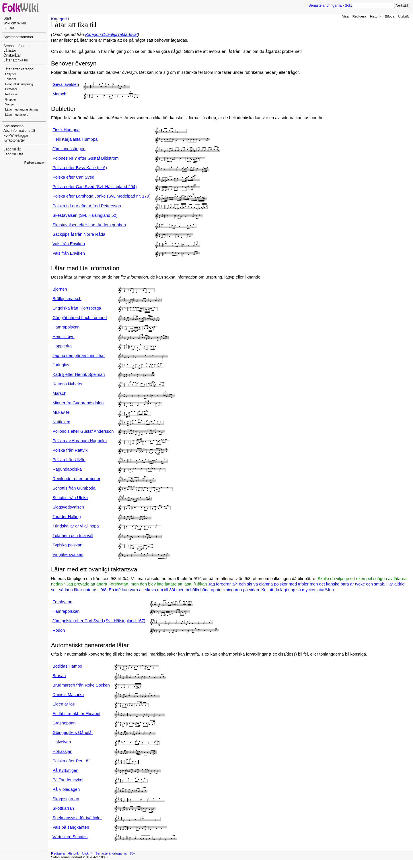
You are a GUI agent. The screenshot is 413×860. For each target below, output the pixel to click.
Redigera (359, 16)
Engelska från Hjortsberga (76, 308)
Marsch (59, 94)
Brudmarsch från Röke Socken (81, 685)
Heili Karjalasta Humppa (75, 139)
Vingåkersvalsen (67, 554)
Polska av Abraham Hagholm (79, 440)
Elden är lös (63, 704)
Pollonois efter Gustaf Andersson (83, 431)
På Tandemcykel (67, 780)
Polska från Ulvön (68, 459)
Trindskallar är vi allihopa (75, 526)
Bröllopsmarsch (66, 298)
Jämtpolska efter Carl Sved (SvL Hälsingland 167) (98, 621)
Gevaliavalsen (65, 84)
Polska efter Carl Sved (73, 177)
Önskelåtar (12, 55)
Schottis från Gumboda (74, 488)
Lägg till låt (12, 149)
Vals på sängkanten (70, 827)
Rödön (58, 630)
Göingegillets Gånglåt (72, 732)
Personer (11, 89)
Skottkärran (63, 808)
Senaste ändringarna (325, 5)
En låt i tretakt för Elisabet (76, 713)
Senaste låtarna (16, 46)
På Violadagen (66, 789)
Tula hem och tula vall (72, 535)
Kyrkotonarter (14, 140)
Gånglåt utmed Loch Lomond (79, 317)
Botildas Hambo (67, 666)
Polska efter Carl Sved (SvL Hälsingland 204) (94, 186)
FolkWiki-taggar (15, 136)
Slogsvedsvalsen (68, 507)
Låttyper (10, 74)
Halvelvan (61, 742)
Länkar (8, 28)
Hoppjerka (62, 346)
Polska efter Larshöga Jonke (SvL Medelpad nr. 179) (101, 196)
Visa (345, 16)
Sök (348, 5)
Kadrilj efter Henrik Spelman (78, 374)
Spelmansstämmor (18, 37)
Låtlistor (9, 51)
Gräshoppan (64, 723)
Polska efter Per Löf (70, 761)
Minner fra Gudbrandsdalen (78, 403)
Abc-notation (13, 126)
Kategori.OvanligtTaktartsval (111, 34)
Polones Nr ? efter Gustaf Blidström (85, 158)
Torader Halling (66, 516)
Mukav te (60, 412)
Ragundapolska (67, 469)
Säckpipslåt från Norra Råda (78, 234)
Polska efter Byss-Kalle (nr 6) (79, 167)
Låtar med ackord (16, 114)
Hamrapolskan (66, 327)
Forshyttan (118, 584)
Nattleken (61, 422)
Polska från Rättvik (69, 450)
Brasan (59, 675)
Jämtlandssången (68, 148)
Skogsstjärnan (65, 799)
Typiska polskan (67, 545)
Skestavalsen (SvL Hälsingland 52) (85, 215)
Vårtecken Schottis (69, 836)
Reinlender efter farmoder (76, 478)
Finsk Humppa (66, 129)
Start (7, 18)
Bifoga (389, 16)
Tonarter (10, 79)
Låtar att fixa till (15, 60)
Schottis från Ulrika (70, 497)
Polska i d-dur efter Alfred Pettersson (86, 206)
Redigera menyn (35, 162)
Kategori (59, 19)
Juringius (60, 365)
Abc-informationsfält (19, 131)
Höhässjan (62, 751)
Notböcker (12, 94)
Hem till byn (63, 336)
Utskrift (403, 16)
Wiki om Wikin (14, 23)
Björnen (59, 289)
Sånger (10, 104)
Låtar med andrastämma (21, 109)
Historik (375, 16)
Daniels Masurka (68, 694)
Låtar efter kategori (18, 69)
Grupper (10, 99)
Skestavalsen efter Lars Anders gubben (89, 225)
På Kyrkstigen (65, 770)
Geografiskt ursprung (19, 84)
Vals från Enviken (68, 243)
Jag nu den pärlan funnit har (78, 355)
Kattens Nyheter (67, 384)
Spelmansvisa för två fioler (77, 817)
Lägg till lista (13, 154)
